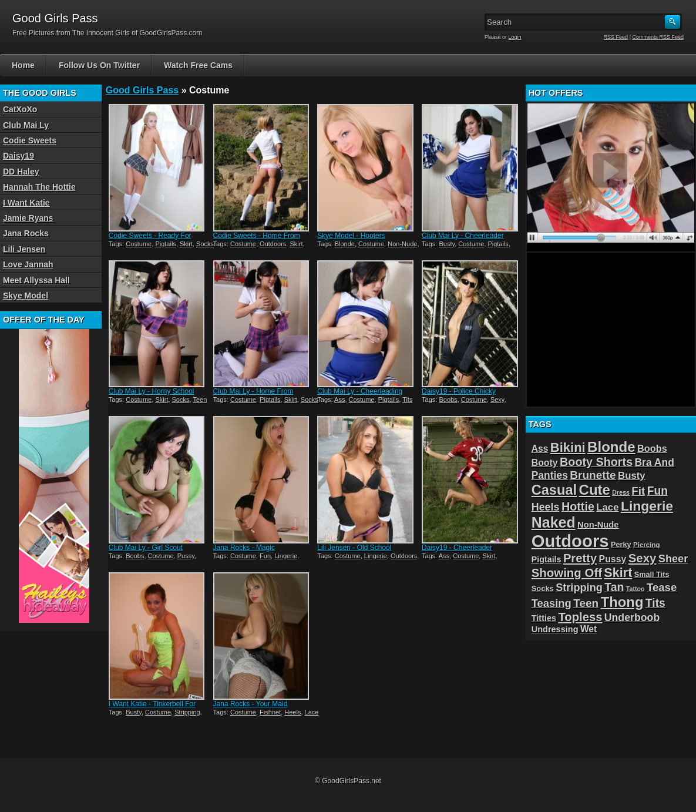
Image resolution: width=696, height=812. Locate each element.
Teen (200, 399)
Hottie (577, 506)
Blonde (345, 243)
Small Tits (652, 574)
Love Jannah (28, 264)
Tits (407, 399)
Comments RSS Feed (658, 37)
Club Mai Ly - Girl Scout (146, 547)
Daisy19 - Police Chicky (459, 391)
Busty (447, 243)
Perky (621, 544)
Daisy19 (18, 155)
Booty (545, 463)
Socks (205, 243)
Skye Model (25, 295)
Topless (581, 616)
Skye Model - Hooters (351, 235)
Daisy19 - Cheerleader (457, 547)
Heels (292, 712)
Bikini (568, 447)
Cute (595, 490)
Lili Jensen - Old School (354, 547)
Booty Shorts (596, 461)
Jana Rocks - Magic (244, 547)
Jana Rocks (26, 233)
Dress (621, 492)
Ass (339, 399)
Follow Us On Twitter (99, 65)
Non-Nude (402, 243)
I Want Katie (26, 202)
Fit (638, 491)
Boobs (448, 399)
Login (515, 37)
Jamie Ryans (28, 218)
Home (23, 65)
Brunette (593, 475)
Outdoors (273, 243)
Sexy (497, 399)
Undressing (555, 629)
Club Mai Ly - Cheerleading (359, 391)
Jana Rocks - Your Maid (250, 704)
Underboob (632, 617)
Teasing (551, 603)
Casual (554, 490)
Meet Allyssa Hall (36, 280)
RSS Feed (616, 37)
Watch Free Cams (198, 65)
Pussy (185, 555)
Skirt (186, 243)
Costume (139, 243)
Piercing (646, 544)
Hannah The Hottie (39, 187)
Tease (662, 587)
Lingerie (285, 555)
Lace (312, 712)
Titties (544, 618)
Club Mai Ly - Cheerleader (463, 235)
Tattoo (635, 588)
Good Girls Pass (142, 90)
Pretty (580, 558)
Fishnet (270, 712)
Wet (588, 629)
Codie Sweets (29, 140)
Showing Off (567, 572)
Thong (622, 602)
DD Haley (21, 171)
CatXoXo (20, 109)
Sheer (673, 559)
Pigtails (165, 243)
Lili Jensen (24, 249)
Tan (614, 587)
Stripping (187, 712)
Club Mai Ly (26, 125)
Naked (554, 522)
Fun (265, 555)
